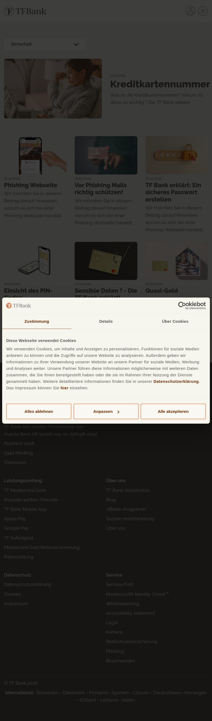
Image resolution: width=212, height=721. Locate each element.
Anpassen (106, 411)
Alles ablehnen (39, 411)
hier (65, 388)
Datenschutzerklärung (176, 381)
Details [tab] (106, 321)
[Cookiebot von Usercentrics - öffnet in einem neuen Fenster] (182, 305)
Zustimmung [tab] (37, 321)
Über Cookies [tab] (175, 321)
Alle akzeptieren (173, 411)
